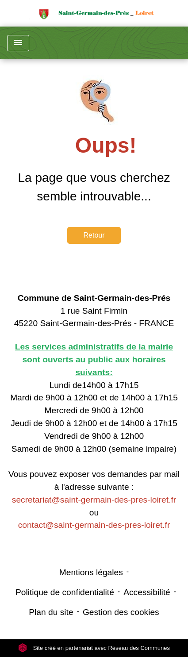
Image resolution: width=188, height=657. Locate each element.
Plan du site (51, 612)
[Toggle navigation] (18, 43)
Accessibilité (146, 592)
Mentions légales (91, 572)
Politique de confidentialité (64, 592)
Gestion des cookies (121, 612)
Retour (93, 235)
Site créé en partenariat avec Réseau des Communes (94, 648)
